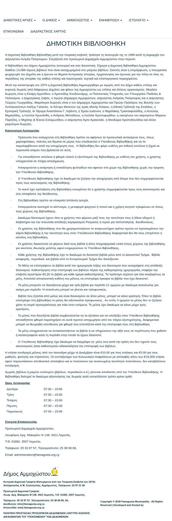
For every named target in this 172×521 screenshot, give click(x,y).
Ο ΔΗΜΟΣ (51, 20)
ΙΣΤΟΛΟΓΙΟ (138, 20)
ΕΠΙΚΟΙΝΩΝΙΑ (13, 31)
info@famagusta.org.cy (31, 504)
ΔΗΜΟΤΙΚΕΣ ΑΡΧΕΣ (19, 20)
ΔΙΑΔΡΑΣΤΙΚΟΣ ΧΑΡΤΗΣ (48, 31)
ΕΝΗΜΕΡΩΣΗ (110, 20)
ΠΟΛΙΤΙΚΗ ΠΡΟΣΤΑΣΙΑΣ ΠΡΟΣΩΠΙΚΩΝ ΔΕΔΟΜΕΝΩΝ (34, 513)
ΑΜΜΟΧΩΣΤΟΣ (79, 20)
